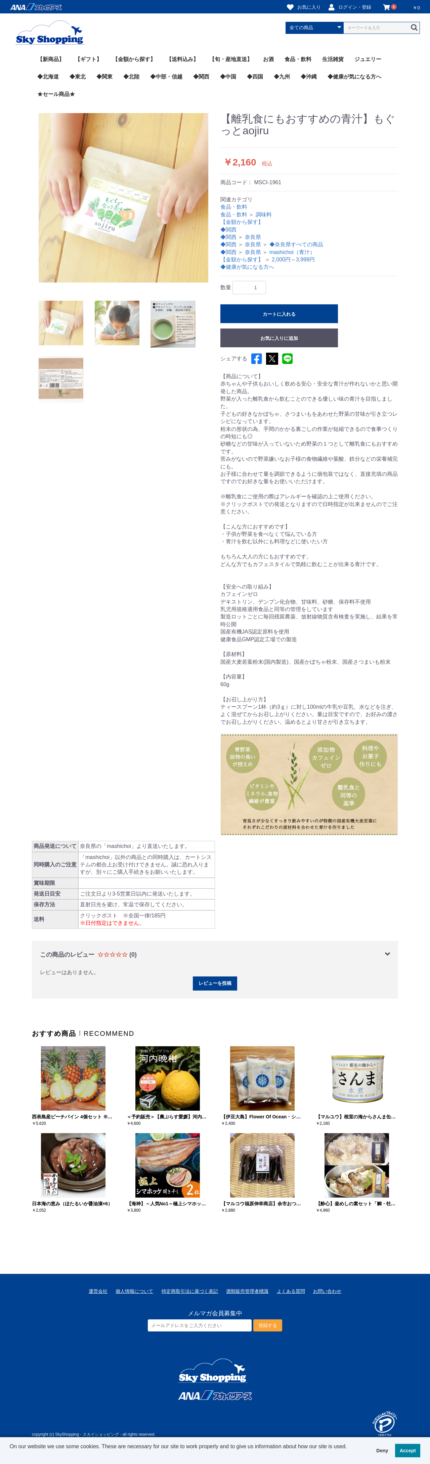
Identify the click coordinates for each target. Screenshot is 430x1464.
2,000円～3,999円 (293, 259)
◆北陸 (131, 77)
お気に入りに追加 (279, 338)
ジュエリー (367, 59)
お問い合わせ (327, 1291)
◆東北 (78, 77)
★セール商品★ (56, 94)
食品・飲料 (298, 59)
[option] (123, 198)
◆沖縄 (309, 77)
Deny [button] (382, 1450)
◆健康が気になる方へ (354, 77)
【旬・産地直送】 (230, 59)
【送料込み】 (182, 59)
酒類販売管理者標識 (247, 1291)
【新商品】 (50, 59)
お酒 (268, 59)
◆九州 (282, 77)
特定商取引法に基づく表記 (190, 1291)
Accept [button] (408, 1450)
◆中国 (228, 77)
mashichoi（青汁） (292, 252)
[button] (11, 1455)
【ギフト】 (88, 59)
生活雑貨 (333, 59)
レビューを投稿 (215, 983)
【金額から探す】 (134, 59)
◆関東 (104, 77)
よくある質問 (291, 1291)
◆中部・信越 (166, 77)
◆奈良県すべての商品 (296, 244)
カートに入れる (279, 314)
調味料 (264, 214)
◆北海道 (48, 77)
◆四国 (255, 77)
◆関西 (201, 77)
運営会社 (98, 1291)
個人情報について (134, 1291)
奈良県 (253, 237)
